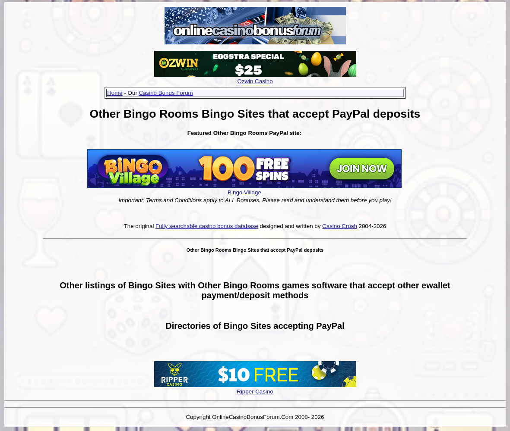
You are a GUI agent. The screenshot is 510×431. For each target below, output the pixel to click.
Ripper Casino (255, 391)
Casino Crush (339, 226)
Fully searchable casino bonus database (206, 226)
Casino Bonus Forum (166, 93)
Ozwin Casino (254, 81)
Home (115, 93)
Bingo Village (244, 192)
